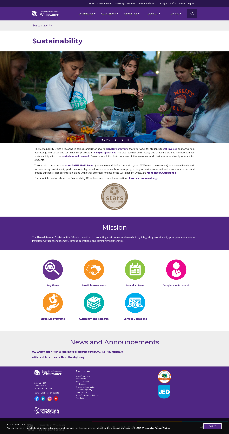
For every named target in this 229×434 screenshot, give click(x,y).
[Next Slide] (122, 140)
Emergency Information (85, 387)
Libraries (131, 3)
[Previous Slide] (116, 140)
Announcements (82, 381)
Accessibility (81, 378)
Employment (81, 384)
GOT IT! (212, 426)
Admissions (110, 13)
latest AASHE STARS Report (79, 165)
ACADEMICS (87, 13)
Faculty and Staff (166, 3)
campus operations (105, 152)
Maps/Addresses (83, 376)
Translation (80, 398)
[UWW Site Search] (192, 13)
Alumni (182, 3)
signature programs (117, 149)
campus (154, 13)
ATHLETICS (132, 13)
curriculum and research (76, 156)
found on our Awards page (161, 172)
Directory (119, 3)
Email (91, 3)
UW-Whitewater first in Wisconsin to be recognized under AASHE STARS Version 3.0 (77, 351)
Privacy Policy (81, 392)
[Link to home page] (45, 13)
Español (192, 3)
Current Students (146, 3)
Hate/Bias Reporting (84, 389)
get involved (170, 149)
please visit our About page (143, 178)
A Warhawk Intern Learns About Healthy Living (58, 357)
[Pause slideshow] (128, 140)
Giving (176, 13)
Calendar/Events (104, 3)
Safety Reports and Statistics (87, 395)
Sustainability (42, 25)
